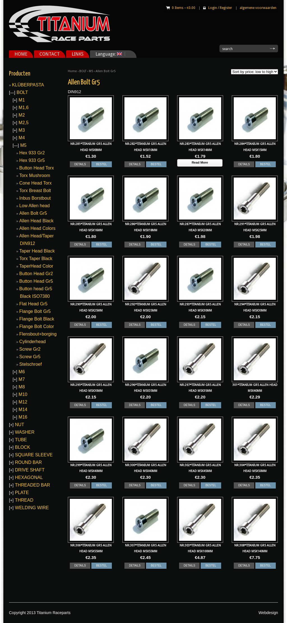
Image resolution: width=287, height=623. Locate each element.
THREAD (24, 500)
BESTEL (101, 164)
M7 (21, 379)
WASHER (24, 432)
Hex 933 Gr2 (32, 152)
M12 (22, 402)
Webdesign (268, 612)
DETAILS (80, 164)
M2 (21, 115)
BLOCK (22, 447)
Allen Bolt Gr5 (33, 213)
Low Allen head (34, 205)
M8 (21, 386)
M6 (21, 371)
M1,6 (23, 107)
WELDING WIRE (32, 507)
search (227, 49)
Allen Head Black (36, 220)
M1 (21, 100)
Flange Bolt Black (36, 319)
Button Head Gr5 (36, 281)
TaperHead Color (36, 266)
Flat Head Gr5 (33, 303)
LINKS (78, 54)
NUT (19, 424)
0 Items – (183, 8)
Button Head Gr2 (36, 273)
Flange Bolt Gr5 (35, 311)
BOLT (82, 71)
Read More (200, 162)
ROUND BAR (28, 462)
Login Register (220, 8)
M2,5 (23, 122)
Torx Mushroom (34, 175)
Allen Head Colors (37, 228)
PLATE (22, 492)
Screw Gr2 (30, 349)
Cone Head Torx (35, 183)
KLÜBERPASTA (28, 84)
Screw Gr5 (30, 356)
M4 (21, 137)
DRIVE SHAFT (30, 470)
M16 (22, 417)
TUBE (21, 439)
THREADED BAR (32, 485)
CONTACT (50, 54)
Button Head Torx (36, 168)
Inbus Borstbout (35, 198)
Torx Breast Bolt (35, 190)
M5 (91, 71)
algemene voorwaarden (258, 8)
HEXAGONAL (29, 477)
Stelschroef (30, 364)
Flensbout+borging (38, 334)
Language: (110, 54)
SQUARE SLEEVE (33, 454)
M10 (22, 394)
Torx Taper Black (35, 258)
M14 (22, 409)
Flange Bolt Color (36, 326)
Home (72, 71)
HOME (21, 54)
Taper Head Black (37, 251)
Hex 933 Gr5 (32, 160)
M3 (21, 130)
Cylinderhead (32, 341)
